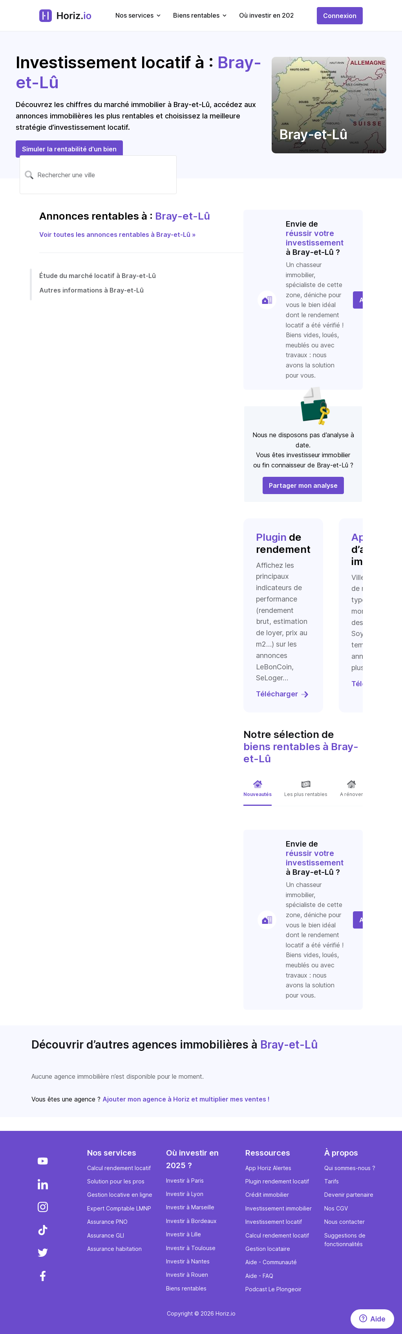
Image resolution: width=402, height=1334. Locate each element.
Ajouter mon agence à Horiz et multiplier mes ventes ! (186, 1099)
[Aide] (372, 1319)
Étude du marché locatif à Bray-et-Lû (97, 276)
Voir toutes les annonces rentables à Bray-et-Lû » (117, 234)
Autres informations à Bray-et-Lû (91, 290)
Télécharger (282, 694)
